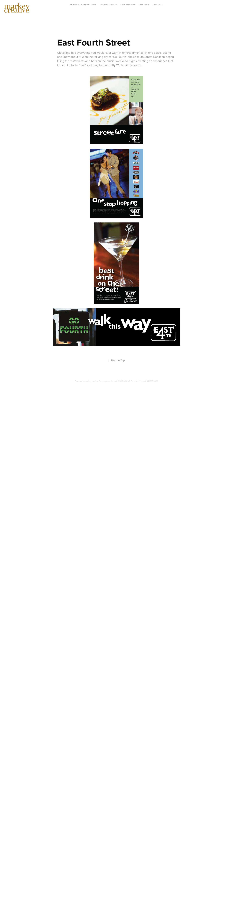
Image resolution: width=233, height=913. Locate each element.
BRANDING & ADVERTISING (83, 4)
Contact (157, 4)
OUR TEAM (144, 4)
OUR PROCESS (128, 4)
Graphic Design (108, 4)
